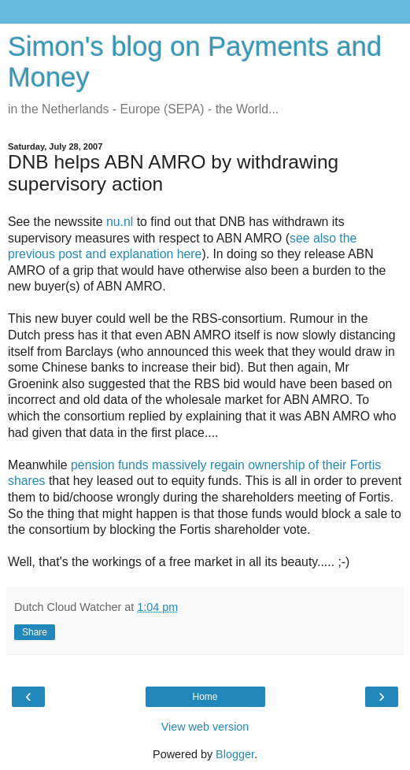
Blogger (235, 754)
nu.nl (119, 221)
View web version (205, 726)
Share (34, 632)
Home (204, 696)
